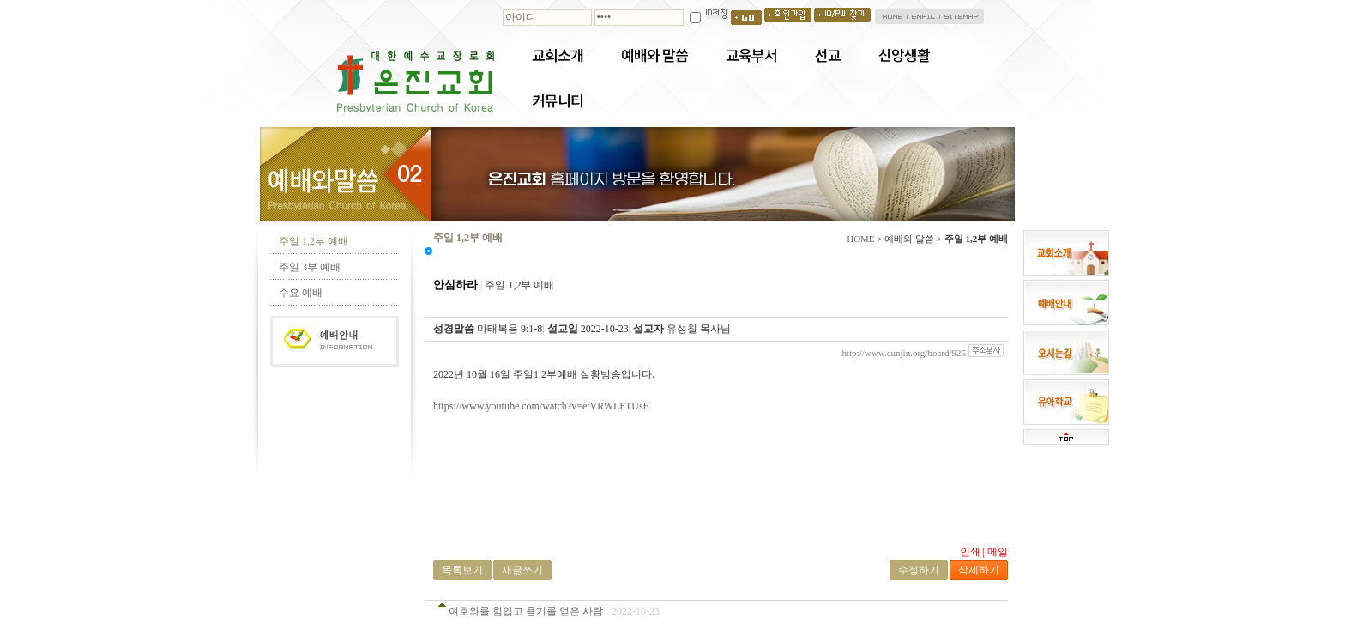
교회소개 (557, 55)
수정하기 (918, 570)
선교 (828, 55)
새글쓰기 (522, 570)
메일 (997, 552)
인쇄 (970, 552)
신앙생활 (904, 55)
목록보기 (462, 570)
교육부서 (751, 55)
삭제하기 (978, 570)
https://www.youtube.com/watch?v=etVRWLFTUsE (541, 406)
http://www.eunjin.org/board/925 (903, 353)
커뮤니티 (557, 100)
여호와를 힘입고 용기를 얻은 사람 (526, 611)
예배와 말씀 (654, 55)
